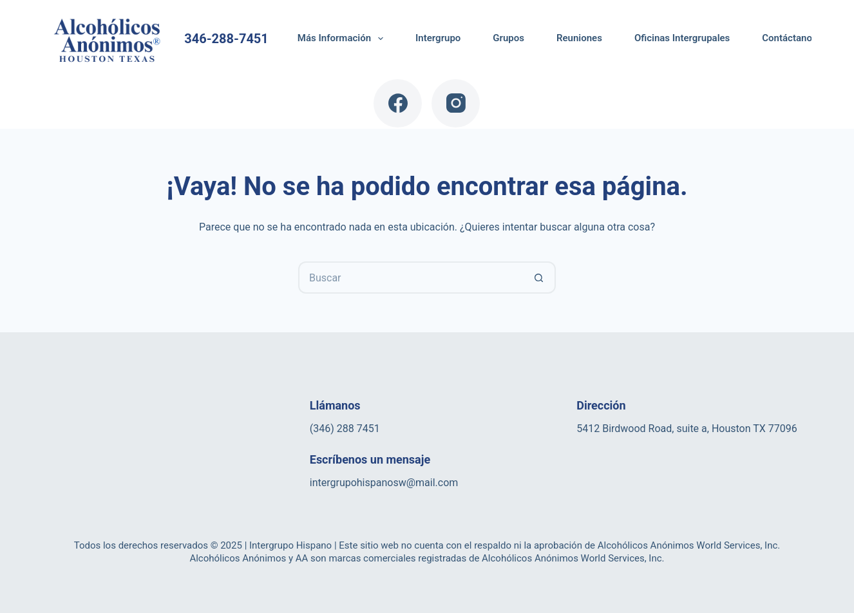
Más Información (343, 38)
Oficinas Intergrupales (682, 38)
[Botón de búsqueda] (540, 277)
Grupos (508, 38)
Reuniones (579, 38)
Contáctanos (789, 38)
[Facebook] (398, 103)
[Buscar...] (411, 277)
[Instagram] (456, 103)
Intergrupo (437, 38)
